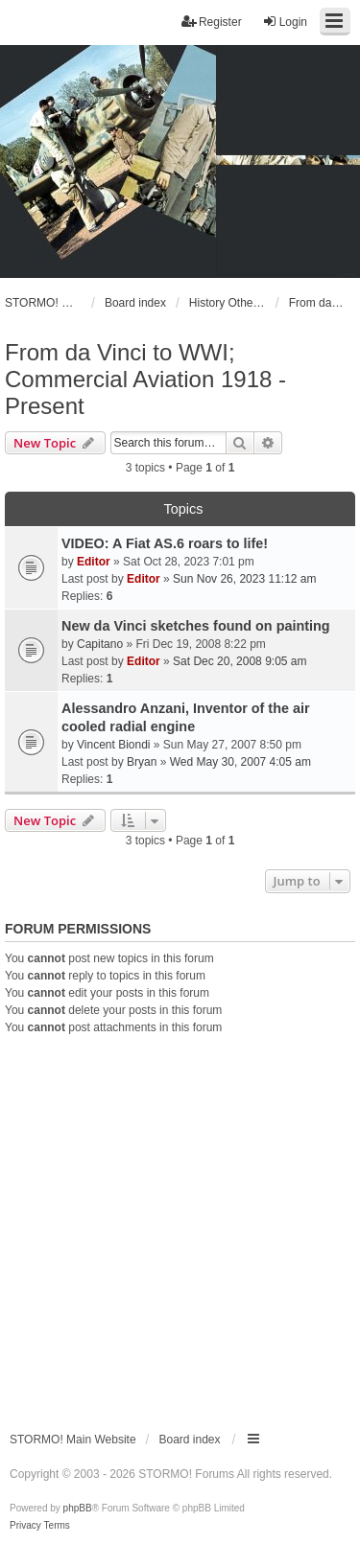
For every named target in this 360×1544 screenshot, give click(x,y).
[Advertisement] (180, 1225)
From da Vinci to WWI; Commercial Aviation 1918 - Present (145, 379)
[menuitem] (25, 1525)
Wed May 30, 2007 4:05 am (240, 762)
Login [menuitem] (284, 21)
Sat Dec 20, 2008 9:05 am (239, 661)
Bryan (141, 762)
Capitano (100, 644)
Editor (93, 561)
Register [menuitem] (211, 21)
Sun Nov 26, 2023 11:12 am (244, 579)
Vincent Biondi (114, 744)
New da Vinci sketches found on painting (195, 626)
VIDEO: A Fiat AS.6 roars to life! (164, 543)
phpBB (77, 1508)
